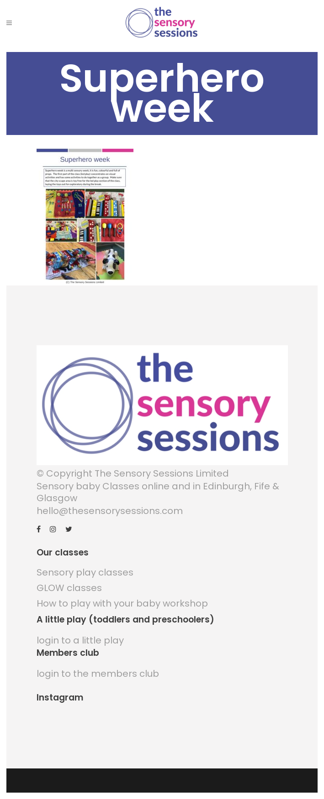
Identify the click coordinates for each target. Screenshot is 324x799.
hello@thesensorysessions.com (110, 510)
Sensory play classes (85, 572)
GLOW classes (69, 587)
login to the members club (98, 673)
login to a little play (80, 640)
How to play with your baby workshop (122, 603)
